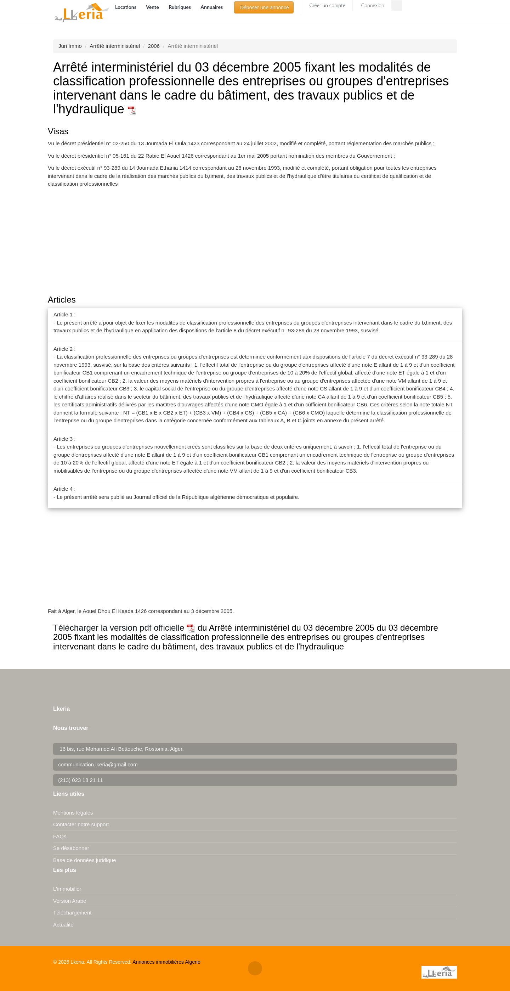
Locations (126, 7)
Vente (153, 7)
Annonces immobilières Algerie (166, 962)
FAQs (60, 836)
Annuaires (211, 7)
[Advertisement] (255, 242)
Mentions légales (73, 813)
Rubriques (180, 7)
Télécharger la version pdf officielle (124, 627)
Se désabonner (71, 848)
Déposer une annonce (264, 7)
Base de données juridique (84, 860)
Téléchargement (72, 913)
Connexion (372, 5)
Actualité (63, 925)
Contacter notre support (81, 824)
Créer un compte (326, 5)
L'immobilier (67, 889)
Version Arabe (69, 901)
